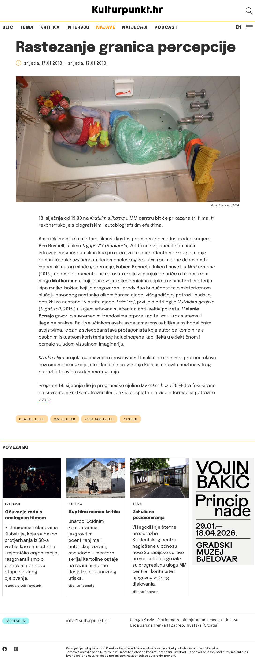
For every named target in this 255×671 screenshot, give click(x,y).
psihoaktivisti (99, 419)
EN (238, 27)
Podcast (166, 27)
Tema (26, 27)
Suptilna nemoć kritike (94, 512)
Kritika (50, 27)
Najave (105, 27)
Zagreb (130, 419)
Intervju (78, 27)
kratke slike (31, 419)
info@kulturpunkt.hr (87, 621)
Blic (7, 27)
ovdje (44, 400)
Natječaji (135, 27)
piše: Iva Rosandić (81, 585)
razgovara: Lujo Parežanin (23, 585)
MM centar (65, 419)
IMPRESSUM (15, 621)
